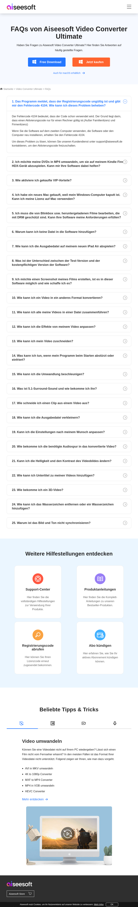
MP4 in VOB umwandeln (39, 785)
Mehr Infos (99, 904)
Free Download (46, 62)
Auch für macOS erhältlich (69, 73)
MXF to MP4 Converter (39, 779)
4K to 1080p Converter (38, 774)
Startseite (6, 89)
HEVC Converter (35, 791)
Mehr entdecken (35, 799)
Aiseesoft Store (20, 894)
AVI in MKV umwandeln (39, 768)
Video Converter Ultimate (29, 89)
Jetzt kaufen (91, 62)
